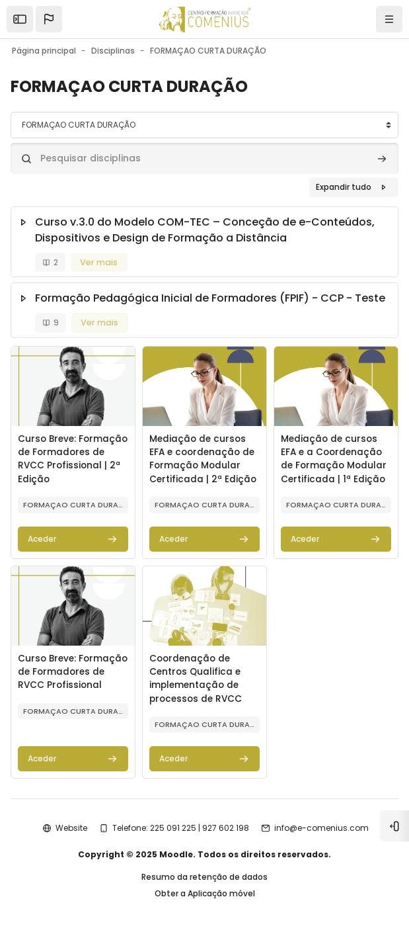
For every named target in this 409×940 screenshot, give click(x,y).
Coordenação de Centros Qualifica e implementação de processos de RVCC (195, 678)
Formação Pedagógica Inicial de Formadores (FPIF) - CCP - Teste (210, 298)
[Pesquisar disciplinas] (204, 158)
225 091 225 (173, 827)
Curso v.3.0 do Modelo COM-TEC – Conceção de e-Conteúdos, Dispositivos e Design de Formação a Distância (205, 229)
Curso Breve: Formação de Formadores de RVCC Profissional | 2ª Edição (73, 459)
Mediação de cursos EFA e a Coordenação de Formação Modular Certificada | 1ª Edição (334, 459)
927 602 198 (225, 827)
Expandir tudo (343, 186)
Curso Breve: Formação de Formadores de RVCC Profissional (73, 672)
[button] (49, 19)
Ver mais (99, 262)
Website (71, 827)
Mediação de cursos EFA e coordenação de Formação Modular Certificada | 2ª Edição (202, 459)
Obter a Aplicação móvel (205, 893)
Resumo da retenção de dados (204, 876)
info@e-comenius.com (321, 827)
